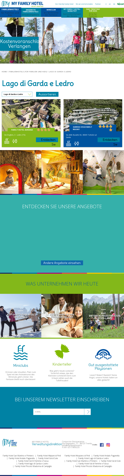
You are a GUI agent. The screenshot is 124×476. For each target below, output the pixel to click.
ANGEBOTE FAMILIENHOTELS (30, 12)
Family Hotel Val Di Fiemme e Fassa (33, 461)
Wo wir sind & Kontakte (84, 4)
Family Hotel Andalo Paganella (22, 458)
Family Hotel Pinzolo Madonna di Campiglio (33, 466)
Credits (94, 445)
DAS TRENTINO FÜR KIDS (93, 12)
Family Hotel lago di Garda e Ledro (33, 463)
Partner (98, 4)
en (110, 4)
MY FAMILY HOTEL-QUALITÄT (72, 12)
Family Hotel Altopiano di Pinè (77, 455)
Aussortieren (47, 94)
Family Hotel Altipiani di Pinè (49, 455)
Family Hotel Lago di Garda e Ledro (93, 458)
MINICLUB (51, 12)
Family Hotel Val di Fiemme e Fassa (93, 463)
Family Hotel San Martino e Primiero (18, 455)
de (114, 4)
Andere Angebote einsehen (62, 263)
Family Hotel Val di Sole (48, 458)
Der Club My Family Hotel (64, 4)
